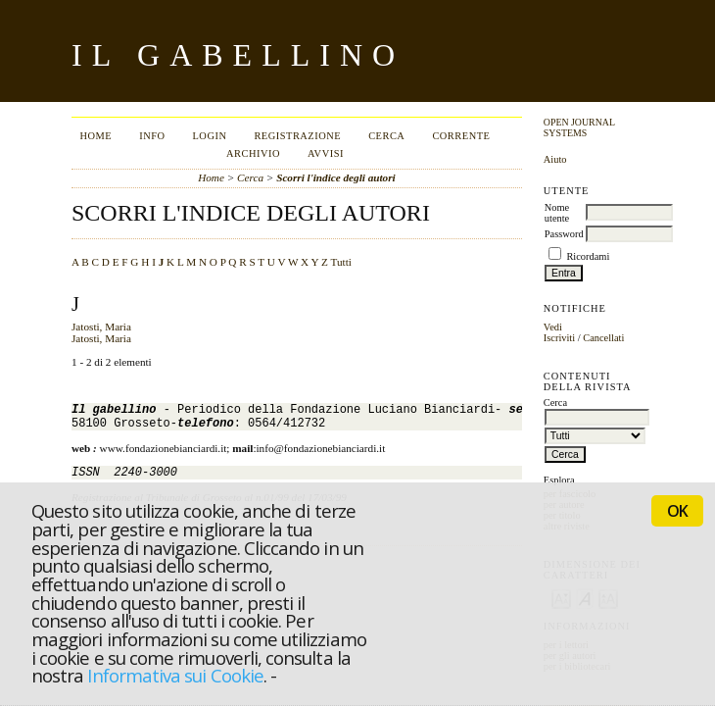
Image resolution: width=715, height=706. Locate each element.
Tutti (341, 262)
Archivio (253, 153)
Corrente (461, 135)
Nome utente (557, 213)
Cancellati (603, 337)
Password (564, 233)
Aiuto (555, 159)
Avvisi (326, 153)
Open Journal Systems (579, 127)
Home (95, 135)
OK (677, 511)
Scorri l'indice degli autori (336, 177)
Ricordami (587, 256)
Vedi (553, 327)
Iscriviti (559, 337)
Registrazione (297, 135)
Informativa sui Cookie (174, 675)
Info (152, 135)
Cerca (386, 135)
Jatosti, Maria (101, 326)
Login (209, 135)
